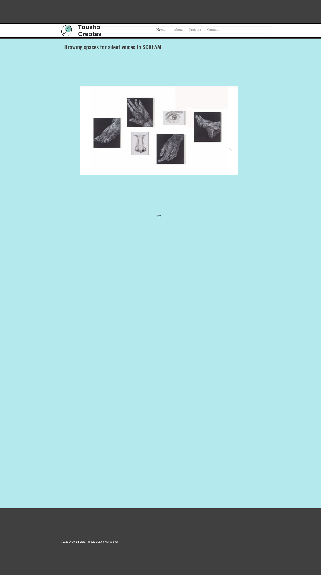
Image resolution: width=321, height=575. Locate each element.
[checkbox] (159, 217)
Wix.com (114, 541)
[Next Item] (230, 151)
